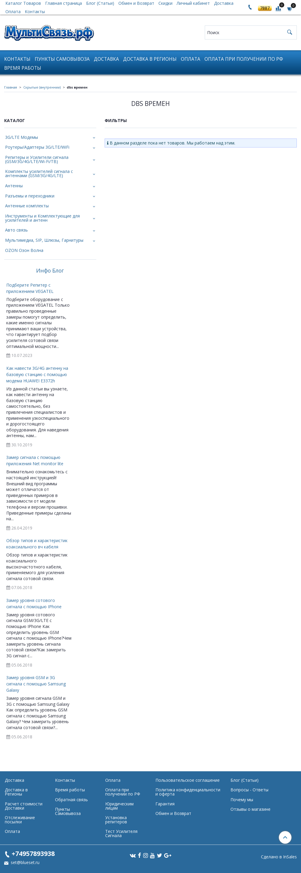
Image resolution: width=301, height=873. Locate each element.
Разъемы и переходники (29, 196)
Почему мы (241, 799)
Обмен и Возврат (173, 813)
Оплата (13, 11)
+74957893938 (33, 853)
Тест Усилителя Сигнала (121, 833)
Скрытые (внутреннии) (42, 87)
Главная (10, 87)
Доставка (106, 59)
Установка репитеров (116, 820)
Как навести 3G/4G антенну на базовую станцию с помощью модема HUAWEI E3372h (37, 374)
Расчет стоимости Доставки (23, 806)
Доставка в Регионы (150, 59)
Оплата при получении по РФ (243, 59)
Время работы (22, 68)
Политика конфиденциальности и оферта (187, 792)
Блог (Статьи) (244, 780)
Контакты (35, 11)
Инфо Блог (50, 270)
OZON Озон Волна (24, 250)
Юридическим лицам (119, 806)
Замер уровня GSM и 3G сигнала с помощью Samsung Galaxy (36, 684)
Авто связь (16, 230)
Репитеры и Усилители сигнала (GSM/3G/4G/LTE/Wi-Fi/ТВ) (36, 159)
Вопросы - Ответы (249, 790)
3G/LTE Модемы (21, 137)
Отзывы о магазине (250, 809)
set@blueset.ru (24, 862)
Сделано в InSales (279, 857)
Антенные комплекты (27, 206)
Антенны (14, 185)
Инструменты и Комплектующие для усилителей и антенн (42, 218)
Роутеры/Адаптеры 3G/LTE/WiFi (37, 147)
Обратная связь (71, 799)
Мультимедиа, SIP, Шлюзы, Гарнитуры (44, 240)
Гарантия (165, 804)
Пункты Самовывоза (62, 59)
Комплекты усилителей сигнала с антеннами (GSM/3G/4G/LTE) (39, 173)
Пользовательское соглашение (187, 780)
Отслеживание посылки (20, 820)
